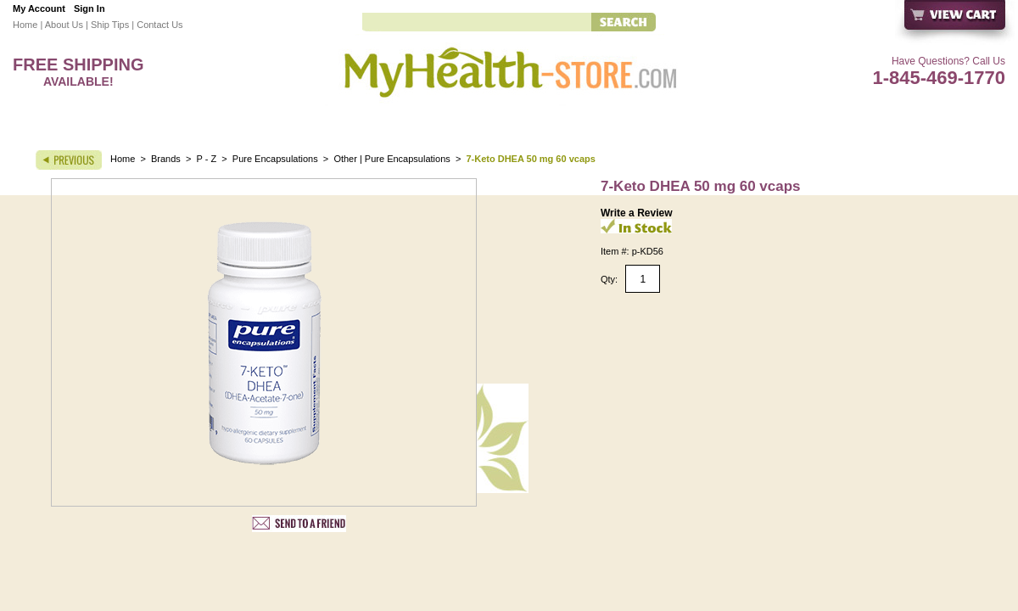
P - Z (207, 159)
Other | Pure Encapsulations (391, 159)
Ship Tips (110, 25)
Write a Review (636, 213)
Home (25, 25)
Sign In (89, 8)
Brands (166, 159)
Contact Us (159, 25)
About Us (64, 25)
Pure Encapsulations (275, 159)
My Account (39, 8)
